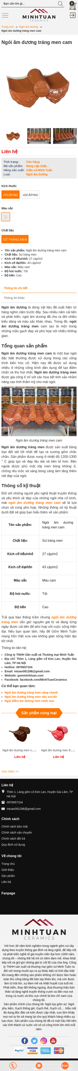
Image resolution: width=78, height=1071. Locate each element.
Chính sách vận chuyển (16, 832)
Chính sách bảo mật (14, 826)
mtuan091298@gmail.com (24, 808)
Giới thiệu (7, 869)
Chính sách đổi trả (13, 838)
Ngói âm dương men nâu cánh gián (25, 750)
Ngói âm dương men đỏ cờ (58, 750)
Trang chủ (8, 863)
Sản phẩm (8, 876)
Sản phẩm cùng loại (39, 713)
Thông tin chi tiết (15, 288)
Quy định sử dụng (13, 844)
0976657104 (15, 802)
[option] (13, 136)
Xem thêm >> (10, 771)
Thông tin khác (14, 298)
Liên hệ (6, 882)
